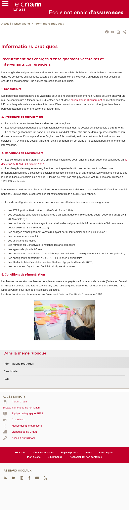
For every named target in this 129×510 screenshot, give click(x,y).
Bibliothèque (55, 457)
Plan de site (34, 457)
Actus (88, 452)
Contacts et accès (43, 452)
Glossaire (20, 452)
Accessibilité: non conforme (86, 457)
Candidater (11, 371)
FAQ (6, 379)
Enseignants (22, 23)
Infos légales (106, 452)
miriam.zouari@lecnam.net (86, 100)
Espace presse (69, 452)
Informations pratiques (49, 23)
